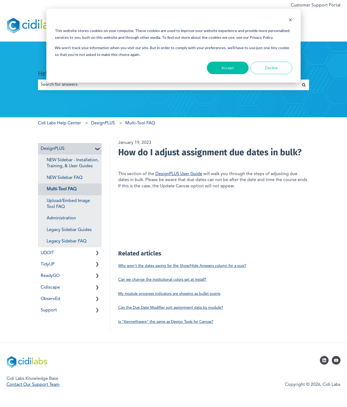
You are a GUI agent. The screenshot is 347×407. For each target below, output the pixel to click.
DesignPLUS (103, 123)
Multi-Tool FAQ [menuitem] (61, 189)
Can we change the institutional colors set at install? (162, 280)
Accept (227, 67)
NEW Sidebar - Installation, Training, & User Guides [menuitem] (73, 163)
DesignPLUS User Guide (178, 174)
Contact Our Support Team (33, 385)
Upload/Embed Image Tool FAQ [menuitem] (68, 204)
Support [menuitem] (49, 310)
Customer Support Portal (315, 5)
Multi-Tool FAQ (140, 123)
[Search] (304, 85)
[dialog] (173, 46)
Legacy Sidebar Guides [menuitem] (69, 230)
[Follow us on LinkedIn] (324, 360)
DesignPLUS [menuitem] (53, 149)
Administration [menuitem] (61, 218)
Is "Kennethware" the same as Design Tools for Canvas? (165, 322)
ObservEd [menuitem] (50, 299)
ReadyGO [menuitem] (50, 276)
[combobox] (168, 85)
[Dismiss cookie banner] (290, 20)
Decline (271, 67)
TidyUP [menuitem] (47, 264)
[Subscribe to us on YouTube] (336, 360)
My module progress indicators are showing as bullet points (169, 294)
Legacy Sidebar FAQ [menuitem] (66, 241)
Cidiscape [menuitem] (50, 287)
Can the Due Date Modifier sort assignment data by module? (170, 308)
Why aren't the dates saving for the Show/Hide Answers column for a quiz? (182, 266)
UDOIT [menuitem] (47, 253)
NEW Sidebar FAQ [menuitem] (64, 178)
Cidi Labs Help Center (59, 123)
